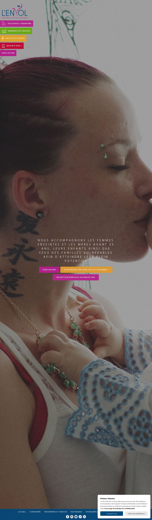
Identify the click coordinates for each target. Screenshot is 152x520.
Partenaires (76, 511)
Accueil (22, 511)
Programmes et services (55, 511)
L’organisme (35, 511)
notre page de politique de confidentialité (119, 508)
